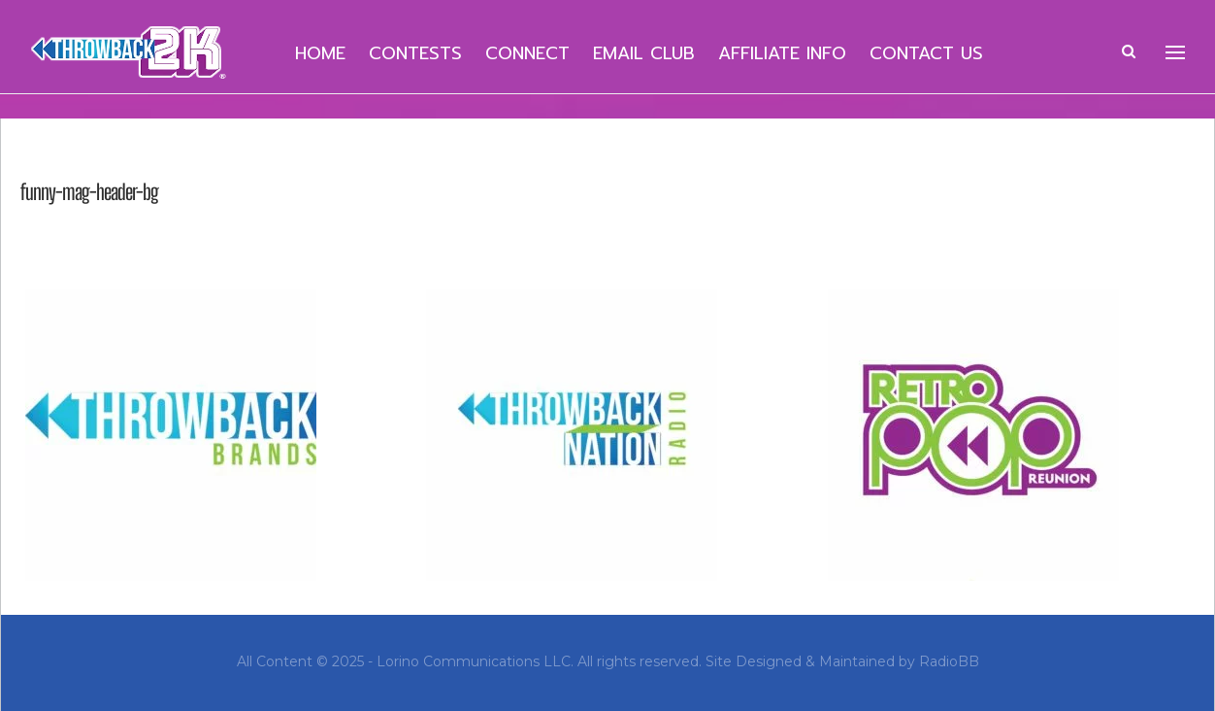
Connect (527, 53)
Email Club (644, 53)
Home (320, 53)
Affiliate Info (782, 53)
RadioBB (949, 661)
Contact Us (926, 53)
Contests (415, 53)
